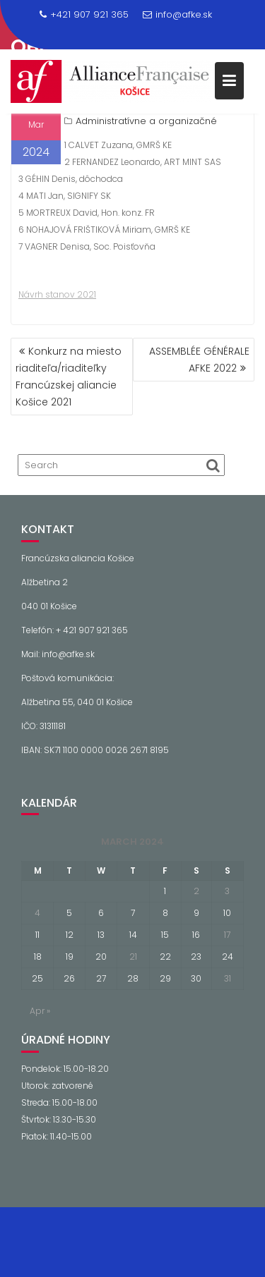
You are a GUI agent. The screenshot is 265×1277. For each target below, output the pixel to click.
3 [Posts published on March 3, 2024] (227, 891)
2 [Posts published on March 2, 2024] (196, 891)
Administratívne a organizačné (146, 121)
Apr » (40, 1011)
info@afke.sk (177, 14)
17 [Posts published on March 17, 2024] (227, 935)
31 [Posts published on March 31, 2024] (227, 978)
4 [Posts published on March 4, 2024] (37, 913)
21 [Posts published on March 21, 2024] (133, 957)
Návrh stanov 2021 (57, 294)
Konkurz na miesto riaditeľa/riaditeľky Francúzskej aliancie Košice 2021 (69, 376)
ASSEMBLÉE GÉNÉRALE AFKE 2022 (199, 359)
